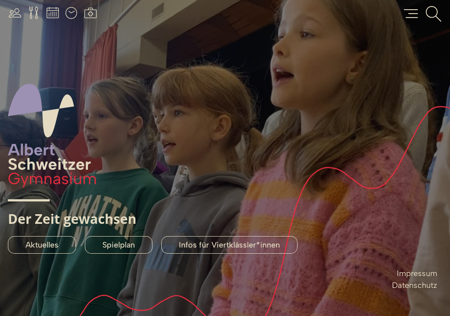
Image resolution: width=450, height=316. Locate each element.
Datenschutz (414, 285)
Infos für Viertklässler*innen (229, 245)
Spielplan (118, 245)
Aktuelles (41, 245)
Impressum (417, 273)
